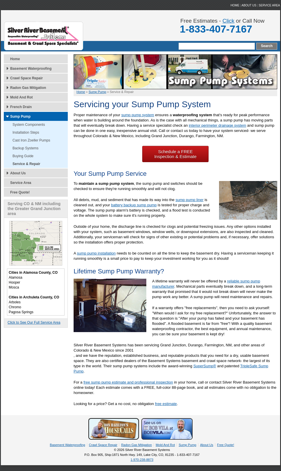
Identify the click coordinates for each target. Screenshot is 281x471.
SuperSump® (204, 366)
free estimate (166, 404)
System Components (29, 125)
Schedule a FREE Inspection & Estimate (175, 154)
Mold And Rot (21, 97)
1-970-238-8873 (142, 459)
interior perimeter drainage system (217, 125)
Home (15, 59)
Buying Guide (23, 156)
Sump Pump (20, 116)
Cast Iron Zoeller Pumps (31, 140)
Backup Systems (25, 148)
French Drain (21, 107)
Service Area (269, 5)
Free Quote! (20, 192)
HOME (235, 5)
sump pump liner (189, 200)
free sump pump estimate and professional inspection (128, 382)
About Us (18, 173)
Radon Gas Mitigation (28, 88)
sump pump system (137, 115)
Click (228, 21)
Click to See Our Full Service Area (34, 322)
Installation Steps (26, 132)
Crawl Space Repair (26, 78)
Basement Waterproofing (30, 69)
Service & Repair (26, 164)
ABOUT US (248, 5)
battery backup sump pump (134, 205)
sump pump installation (96, 253)
